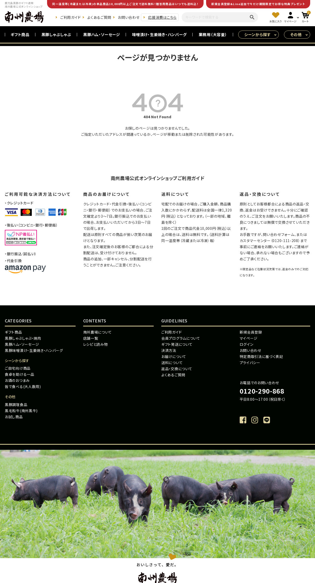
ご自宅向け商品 (18, 368)
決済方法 (168, 350)
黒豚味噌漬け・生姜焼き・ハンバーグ (34, 350)
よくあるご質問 (99, 17)
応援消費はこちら (162, 17)
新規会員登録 (251, 332)
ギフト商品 (20, 34)
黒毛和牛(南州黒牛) (21, 410)
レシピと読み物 (95, 344)
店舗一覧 (90, 338)
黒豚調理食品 (16, 404)
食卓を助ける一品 (19, 374)
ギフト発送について (176, 344)
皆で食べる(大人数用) (23, 386)
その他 (296, 34)
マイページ (249, 338)
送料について (172, 362)
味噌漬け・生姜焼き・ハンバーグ (159, 34)
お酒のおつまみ (17, 380)
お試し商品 (14, 416)
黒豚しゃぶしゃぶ (56, 34)
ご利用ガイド (70, 17)
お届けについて (173, 356)
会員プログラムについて (180, 338)
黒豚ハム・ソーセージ (101, 34)
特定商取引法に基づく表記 (261, 356)
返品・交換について (176, 368)
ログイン (246, 344)
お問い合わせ (128, 17)
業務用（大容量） (213, 34)
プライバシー (250, 362)
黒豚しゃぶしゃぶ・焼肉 (23, 338)
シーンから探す (257, 34)
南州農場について (97, 332)
